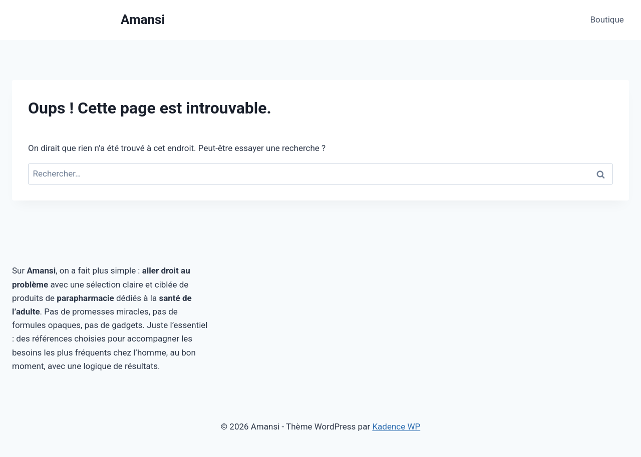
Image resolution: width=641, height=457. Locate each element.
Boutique (606, 19)
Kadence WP (396, 427)
